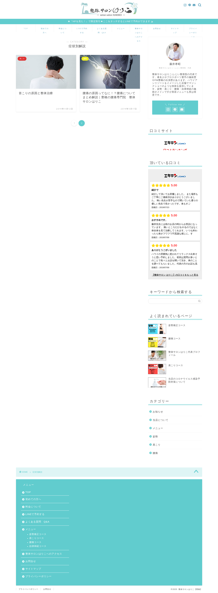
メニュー (121, 28)
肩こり (157, 444)
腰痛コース (35, 542)
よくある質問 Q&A (102, 29)
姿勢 (155, 436)
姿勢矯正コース (37, 534)
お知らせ (158, 411)
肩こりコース (36, 538)
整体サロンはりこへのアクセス (139, 29)
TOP (26, 28)
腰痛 (155, 453)
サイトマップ (175, 29)
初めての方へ (45, 29)
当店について (160, 420)
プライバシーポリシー (193, 29)
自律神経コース (37, 546)
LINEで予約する (81, 29)
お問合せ (157, 28)
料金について (63, 29)
